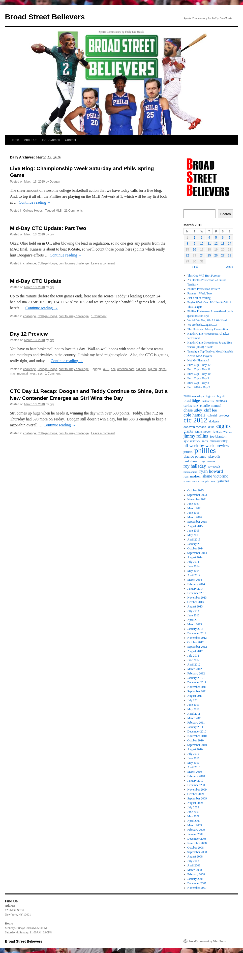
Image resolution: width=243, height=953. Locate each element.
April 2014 (193, 575)
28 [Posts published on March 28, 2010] (229, 255)
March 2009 (194, 825)
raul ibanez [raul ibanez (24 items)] (191, 461)
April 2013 (193, 620)
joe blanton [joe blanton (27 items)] (218, 436)
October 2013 (195, 602)
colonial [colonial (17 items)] (212, 415)
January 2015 (195, 544)
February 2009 (196, 829)
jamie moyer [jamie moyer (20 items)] (203, 431)
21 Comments (73, 210)
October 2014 (195, 548)
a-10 (106, 369)
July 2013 (193, 611)
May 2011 (193, 709)
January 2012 (195, 678)
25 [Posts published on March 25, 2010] (209, 255)
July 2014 (193, 562)
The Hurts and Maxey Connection (207, 329)
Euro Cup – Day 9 (198, 378)
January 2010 (195, 780)
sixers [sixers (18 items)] (186, 481)
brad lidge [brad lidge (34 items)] (191, 400)
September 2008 (197, 852)
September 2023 (197, 495)
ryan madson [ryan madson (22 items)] (192, 476)
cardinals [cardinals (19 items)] (221, 401)
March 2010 (194, 771)
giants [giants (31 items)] (188, 431)
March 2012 (194, 669)
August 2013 (195, 606)
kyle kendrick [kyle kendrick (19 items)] (191, 441)
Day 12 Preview (29, 334)
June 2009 (193, 812)
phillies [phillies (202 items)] (205, 450)
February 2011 (196, 722)
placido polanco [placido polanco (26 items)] (194, 456)
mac (13, 373)
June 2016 (193, 512)
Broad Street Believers (45, 17)
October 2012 (195, 642)
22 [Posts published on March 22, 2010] (187, 255)
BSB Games (51, 140)
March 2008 (194, 870)
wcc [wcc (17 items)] (213, 481)
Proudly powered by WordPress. (207, 941)
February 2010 (196, 776)
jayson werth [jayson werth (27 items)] (222, 431)
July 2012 (193, 655)
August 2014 (195, 557)
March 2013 (194, 624)
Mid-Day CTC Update (35, 281)
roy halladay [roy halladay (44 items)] (194, 466)
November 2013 (197, 597)
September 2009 (197, 798)
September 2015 (197, 521)
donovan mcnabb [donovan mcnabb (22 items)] (194, 427)
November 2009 (197, 789)
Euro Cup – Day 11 (199, 369)
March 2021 (194, 508)
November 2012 (197, 637)
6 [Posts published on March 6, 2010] (223, 237)
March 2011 (194, 718)
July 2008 (193, 861)
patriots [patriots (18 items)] (187, 452)
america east (125, 369)
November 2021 (197, 499)
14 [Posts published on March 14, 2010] (229, 243)
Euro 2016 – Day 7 (198, 387)
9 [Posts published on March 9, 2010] (194, 243)
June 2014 (193, 566)
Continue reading (35, 202)
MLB (59, 210)
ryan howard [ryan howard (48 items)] (211, 471)
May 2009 (193, 816)
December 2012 (196, 633)
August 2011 (195, 696)
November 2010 (197, 736)
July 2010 (193, 754)
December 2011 (196, 682)
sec (40, 373)
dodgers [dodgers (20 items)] (214, 421)
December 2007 (196, 883)
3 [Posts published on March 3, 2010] (202, 237)
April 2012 (193, 664)
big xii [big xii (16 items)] (221, 396)
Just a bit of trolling (199, 298)
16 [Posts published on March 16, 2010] (194, 249)
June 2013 (193, 615)
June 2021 (193, 504)
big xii (162, 369)
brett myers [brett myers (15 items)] (208, 401)
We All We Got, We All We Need (207, 320)
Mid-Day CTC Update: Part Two (48, 228)
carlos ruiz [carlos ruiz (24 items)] (190, 406)
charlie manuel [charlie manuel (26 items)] (210, 406)
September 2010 (197, 745)
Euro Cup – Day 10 (199, 374)
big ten (152, 369)
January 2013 (195, 629)
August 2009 (195, 803)
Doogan (55, 181)
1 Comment (98, 316)
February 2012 (196, 673)
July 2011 (193, 700)
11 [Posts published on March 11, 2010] (209, 243)
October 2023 (195, 490)
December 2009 (196, 785)
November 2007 (197, 887)
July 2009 (193, 807)
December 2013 (196, 593)
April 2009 (193, 821)
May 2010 (193, 762)
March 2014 (194, 579)
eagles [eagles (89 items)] (223, 426)
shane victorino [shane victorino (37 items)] (216, 476)
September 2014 (197, 553)
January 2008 (195, 879)
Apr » (229, 266)
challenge (29, 263)
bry (52, 234)
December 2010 (196, 731)
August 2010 (195, 749)
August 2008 (195, 856)
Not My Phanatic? (198, 360)
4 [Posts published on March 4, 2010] (209, 237)
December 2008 (196, 838)
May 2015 (193, 535)
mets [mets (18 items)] (205, 441)
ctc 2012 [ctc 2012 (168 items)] (195, 420)
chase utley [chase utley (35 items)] (192, 410)
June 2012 (193, 660)
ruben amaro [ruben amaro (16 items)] (190, 471)
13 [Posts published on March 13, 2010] (222, 243)
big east (141, 369)
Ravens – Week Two (199, 293)
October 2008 (195, 847)
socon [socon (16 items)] (195, 481)
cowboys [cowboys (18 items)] (224, 415)
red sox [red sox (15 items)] (211, 461)
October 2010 (195, 740)
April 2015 (193, 539)
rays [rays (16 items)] (203, 461)
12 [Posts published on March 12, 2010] (215, 243)
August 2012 (195, 651)
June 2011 (193, 704)
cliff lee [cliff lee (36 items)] (210, 410)
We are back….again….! (202, 324)
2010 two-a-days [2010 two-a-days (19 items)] (193, 396)
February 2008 (196, 874)
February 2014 (196, 584)
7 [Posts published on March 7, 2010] (229, 237)
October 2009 (195, 794)
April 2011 (193, 713)
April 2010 (193, 767)
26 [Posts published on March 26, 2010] (215, 255)
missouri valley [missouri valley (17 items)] (219, 441)
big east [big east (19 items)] (210, 396)
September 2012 (197, 646)
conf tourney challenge (74, 263)
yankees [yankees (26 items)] (223, 481)
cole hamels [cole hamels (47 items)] (194, 415)
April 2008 (193, 865)
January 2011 (195, 727)
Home (14, 140)
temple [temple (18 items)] (205, 481)
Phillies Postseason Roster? (203, 289)
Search (225, 214)
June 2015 (193, 530)
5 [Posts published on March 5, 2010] (216, 237)
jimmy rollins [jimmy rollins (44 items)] (195, 436)
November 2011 (197, 687)
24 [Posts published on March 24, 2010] (201, 255)
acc (113, 369)
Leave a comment (103, 263)
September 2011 (197, 691)
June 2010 (193, 758)
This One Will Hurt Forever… (205, 275)
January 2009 (195, 834)
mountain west (26, 373)
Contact (70, 140)
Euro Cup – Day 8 (198, 382)
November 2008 (197, 843)
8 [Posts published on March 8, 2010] (187, 243)
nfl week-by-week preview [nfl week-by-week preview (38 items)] (206, 446)
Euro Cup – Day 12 (199, 365)
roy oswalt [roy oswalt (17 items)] (214, 466)
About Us (30, 140)
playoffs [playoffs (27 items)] (214, 456)
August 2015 (195, 526)
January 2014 (195, 588)
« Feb (195, 266)
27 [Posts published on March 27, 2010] (222, 255)
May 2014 (193, 570)
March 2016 (194, 517)
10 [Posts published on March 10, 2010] (201, 243)
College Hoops (33, 210)
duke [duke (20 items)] (211, 427)
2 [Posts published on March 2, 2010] (194, 237)
